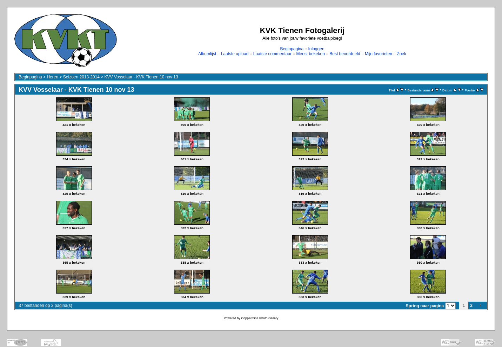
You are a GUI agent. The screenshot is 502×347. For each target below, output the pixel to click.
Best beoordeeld (344, 53)
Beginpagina (291, 48)
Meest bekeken (310, 53)
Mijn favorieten (378, 53)
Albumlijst (207, 53)
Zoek (401, 53)
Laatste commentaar (272, 53)
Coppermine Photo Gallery (259, 318)
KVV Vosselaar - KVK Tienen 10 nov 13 (141, 77)
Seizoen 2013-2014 (81, 77)
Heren (52, 77)
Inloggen (316, 48)
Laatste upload (235, 53)
